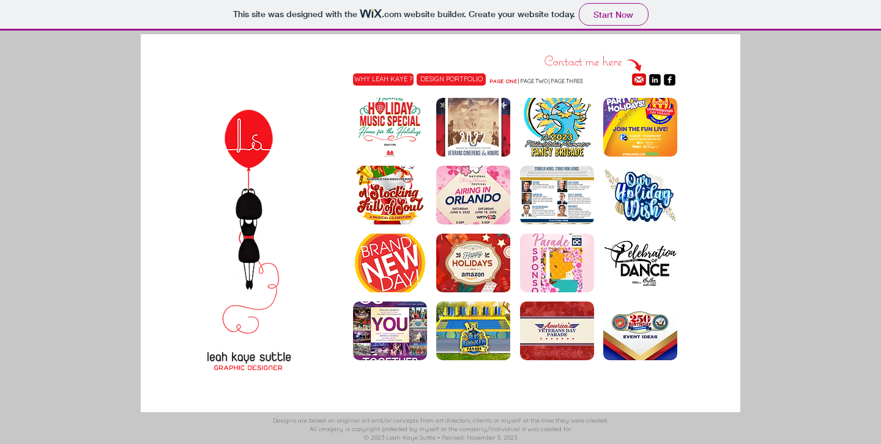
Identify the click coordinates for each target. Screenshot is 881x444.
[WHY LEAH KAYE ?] (383, 79)
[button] (390, 127)
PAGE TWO (534, 81)
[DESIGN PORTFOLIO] (451, 79)
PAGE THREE (567, 81)
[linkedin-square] (655, 80)
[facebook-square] (669, 80)
